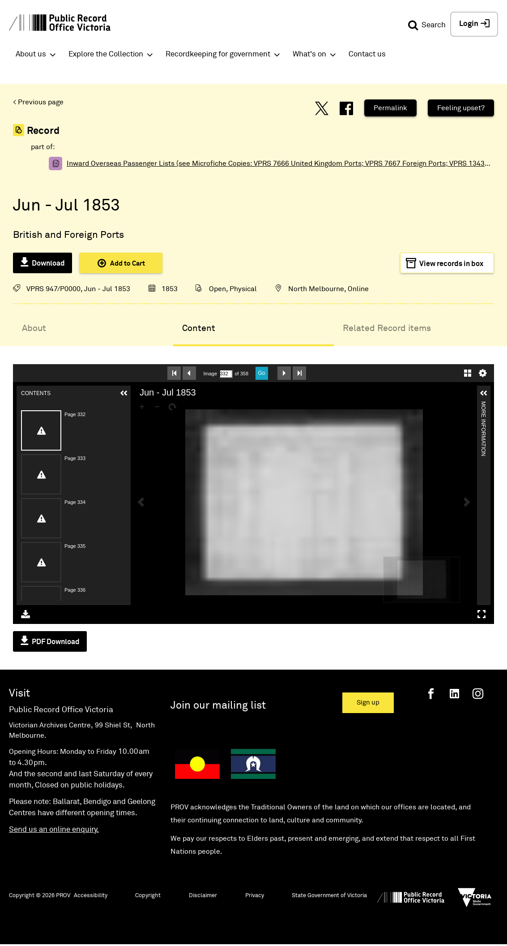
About (34, 328)
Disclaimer (203, 896)
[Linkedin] (454, 693)
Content (198, 328)
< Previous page (38, 102)
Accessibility (90, 896)
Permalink (390, 108)
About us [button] (31, 54)
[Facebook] (431, 693)
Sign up (368, 702)
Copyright (148, 896)
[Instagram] (478, 693)
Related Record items (387, 328)
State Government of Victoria (329, 896)
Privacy (254, 896)
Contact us (367, 54)
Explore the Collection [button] (105, 54)
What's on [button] (309, 54)
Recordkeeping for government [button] (218, 54)
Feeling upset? (461, 108)
